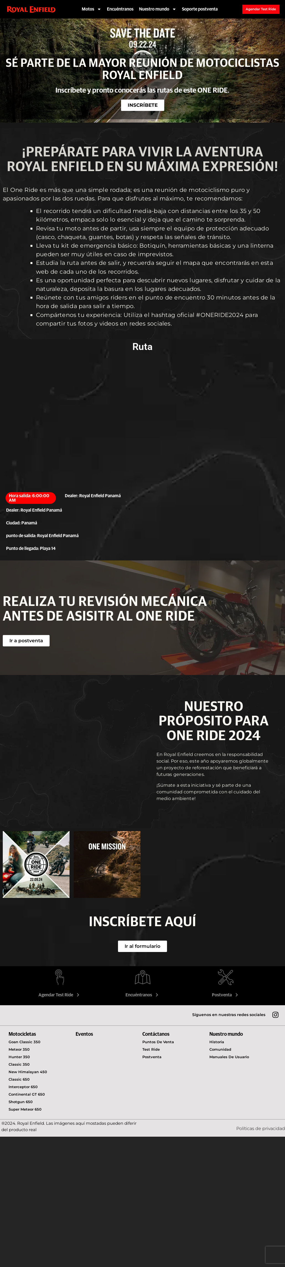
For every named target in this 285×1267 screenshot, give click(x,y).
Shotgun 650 (21, 1102)
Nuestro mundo (157, 9)
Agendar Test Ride (59, 995)
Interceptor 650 (23, 1087)
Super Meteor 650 (25, 1109)
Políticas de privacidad (260, 1128)
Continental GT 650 (27, 1094)
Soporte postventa (200, 9)
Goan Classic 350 (24, 1042)
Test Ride (151, 1049)
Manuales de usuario (229, 1057)
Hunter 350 (19, 1057)
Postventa (225, 995)
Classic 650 (19, 1079)
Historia (216, 1042)
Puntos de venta (158, 1042)
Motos (91, 9)
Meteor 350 (19, 1049)
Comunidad (220, 1049)
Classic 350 (19, 1064)
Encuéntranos (120, 9)
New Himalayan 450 (28, 1072)
